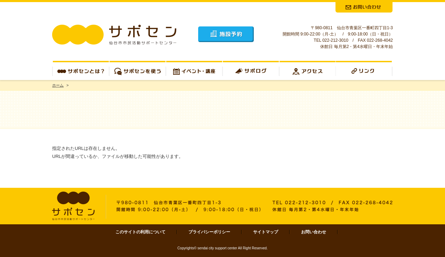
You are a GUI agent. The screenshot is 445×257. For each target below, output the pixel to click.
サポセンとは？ (80, 70)
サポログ (250, 70)
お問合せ (364, 7)
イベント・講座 (194, 70)
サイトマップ (265, 232)
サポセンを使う (137, 70)
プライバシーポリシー (209, 232)
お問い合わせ (313, 232)
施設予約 (226, 34)
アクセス (307, 70)
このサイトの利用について (140, 232)
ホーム (58, 85)
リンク (364, 70)
